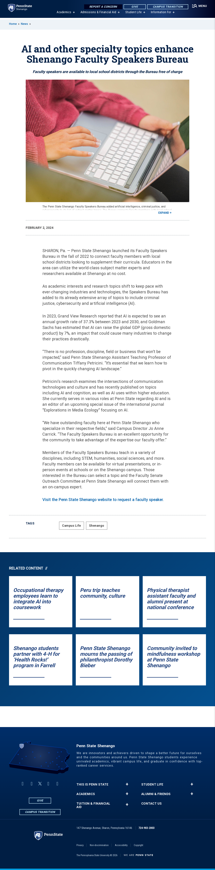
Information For (161, 14)
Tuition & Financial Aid (93, 805)
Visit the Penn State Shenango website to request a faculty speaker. (103, 499)
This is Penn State (92, 784)
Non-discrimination (99, 845)
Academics (63, 14)
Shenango (96, 525)
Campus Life (71, 525)
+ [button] (127, 784)
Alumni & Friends (156, 794)
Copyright (138, 845)
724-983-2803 (147, 828)
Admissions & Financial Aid (98, 14)
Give (134, 7)
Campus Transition (167, 7)
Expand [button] (163, 212)
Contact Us (151, 803)
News (24, 24)
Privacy (80, 845)
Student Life (133, 14)
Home (13, 24)
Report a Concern (102, 7)
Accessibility (121, 845)
